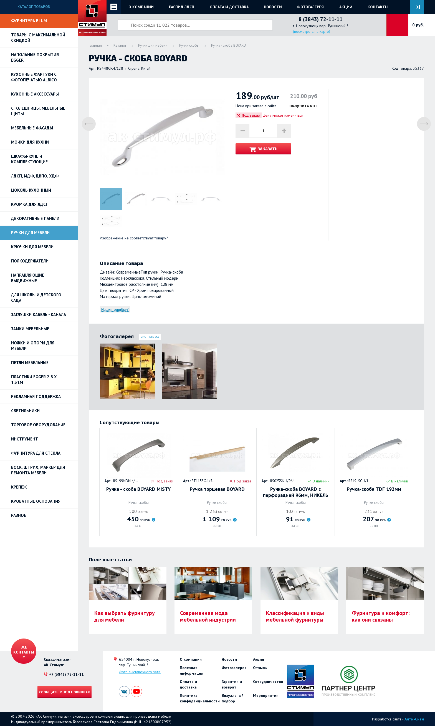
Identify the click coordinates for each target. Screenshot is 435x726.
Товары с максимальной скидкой (38, 37)
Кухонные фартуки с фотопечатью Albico (34, 77)
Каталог (120, 45)
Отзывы (260, 667)
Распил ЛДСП (181, 6)
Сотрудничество (268, 681)
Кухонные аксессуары (35, 94)
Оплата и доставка (229, 6)
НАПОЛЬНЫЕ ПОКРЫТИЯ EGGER (35, 57)
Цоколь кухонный (31, 190)
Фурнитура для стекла (35, 453)
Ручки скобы (189, 45)
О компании (141, 6)
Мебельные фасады (32, 128)
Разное (18, 515)
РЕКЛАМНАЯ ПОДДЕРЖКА (36, 396)
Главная (95, 45)
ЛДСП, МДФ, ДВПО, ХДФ (35, 176)
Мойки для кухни (30, 142)
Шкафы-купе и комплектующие (29, 159)
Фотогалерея (310, 6)
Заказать (267, 148)
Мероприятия (266, 695)
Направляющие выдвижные (27, 277)
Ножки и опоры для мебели (32, 345)
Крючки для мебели (32, 246)
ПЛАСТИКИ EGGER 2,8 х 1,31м (34, 379)
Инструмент (24, 439)
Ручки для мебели (30, 232)
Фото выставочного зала (140, 671)
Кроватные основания (35, 501)
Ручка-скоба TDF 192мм (374, 489)
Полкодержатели (30, 261)
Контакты (378, 6)
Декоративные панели (35, 218)
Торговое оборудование (38, 424)
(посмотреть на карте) (311, 31)
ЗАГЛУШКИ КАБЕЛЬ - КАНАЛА (38, 314)
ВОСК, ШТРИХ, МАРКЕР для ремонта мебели (38, 470)
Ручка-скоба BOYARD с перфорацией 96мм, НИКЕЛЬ (295, 492)
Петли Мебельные (30, 362)
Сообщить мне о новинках (64, 692)
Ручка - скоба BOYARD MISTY (138, 489)
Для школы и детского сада (36, 297)
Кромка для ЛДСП (30, 204)
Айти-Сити (414, 719)
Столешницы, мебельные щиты (38, 111)
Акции (345, 6)
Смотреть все (150, 337)
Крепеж (19, 487)
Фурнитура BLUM (29, 20)
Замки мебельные (30, 328)
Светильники (25, 410)
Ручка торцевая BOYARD (217, 489)
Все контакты (23, 650)
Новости (273, 6)
